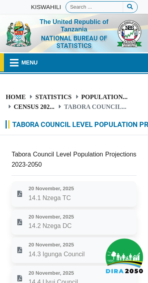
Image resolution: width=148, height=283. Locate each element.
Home (16, 97)
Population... (104, 97)
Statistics (53, 97)
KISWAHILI (46, 7)
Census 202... (34, 106)
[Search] (94, 7)
